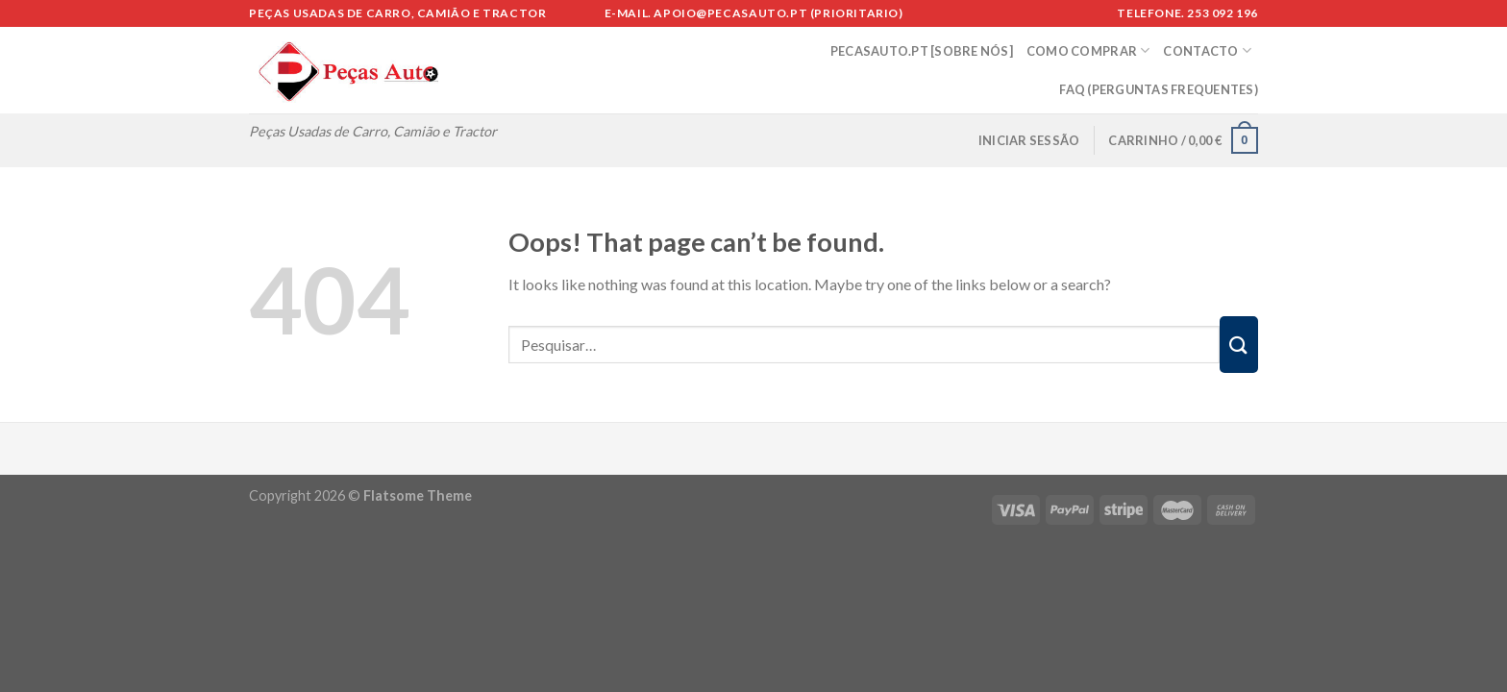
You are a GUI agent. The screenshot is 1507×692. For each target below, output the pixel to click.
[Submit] (1239, 344)
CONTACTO (1207, 50)
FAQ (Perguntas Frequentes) (1158, 89)
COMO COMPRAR (1088, 50)
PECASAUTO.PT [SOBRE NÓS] (921, 51)
